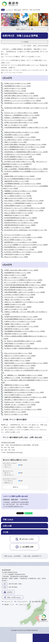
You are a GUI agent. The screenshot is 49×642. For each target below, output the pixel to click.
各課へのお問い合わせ (14, 597)
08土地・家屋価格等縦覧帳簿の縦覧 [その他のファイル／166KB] (23, 287)
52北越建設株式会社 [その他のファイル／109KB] (19, 220)
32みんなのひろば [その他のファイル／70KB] (18, 353)
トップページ (9, 9)
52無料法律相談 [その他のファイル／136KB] (17, 407)
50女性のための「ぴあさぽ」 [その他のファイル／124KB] (21, 402)
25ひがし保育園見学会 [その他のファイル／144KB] (19, 149)
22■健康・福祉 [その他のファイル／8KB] (16, 324)
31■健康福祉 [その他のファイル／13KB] (16, 166)
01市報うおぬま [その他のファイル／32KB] (17, 83)
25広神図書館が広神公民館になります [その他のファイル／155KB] (24, 331)
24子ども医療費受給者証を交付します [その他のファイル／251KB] (24, 147)
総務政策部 (6, 499)
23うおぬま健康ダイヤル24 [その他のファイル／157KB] (21, 326)
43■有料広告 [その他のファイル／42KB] (16, 385)
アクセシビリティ (22, 601)
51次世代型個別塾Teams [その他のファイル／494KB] (20, 218)
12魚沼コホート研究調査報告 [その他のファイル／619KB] (21, 115)
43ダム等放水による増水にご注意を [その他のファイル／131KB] (23, 200)
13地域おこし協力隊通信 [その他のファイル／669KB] (20, 117)
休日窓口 (10, 592)
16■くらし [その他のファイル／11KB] (15, 125)
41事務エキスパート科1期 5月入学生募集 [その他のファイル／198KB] (26, 377)
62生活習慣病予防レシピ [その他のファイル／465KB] (20, 247)
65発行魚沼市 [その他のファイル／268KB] (17, 254)
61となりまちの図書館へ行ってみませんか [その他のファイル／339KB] (26, 244)
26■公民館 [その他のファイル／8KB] (15, 333)
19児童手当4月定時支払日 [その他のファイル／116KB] (20, 316)
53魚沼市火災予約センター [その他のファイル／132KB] (21, 222)
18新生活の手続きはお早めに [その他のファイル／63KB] (21, 132)
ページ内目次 (24, 42)
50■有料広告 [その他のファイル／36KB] (16, 215)
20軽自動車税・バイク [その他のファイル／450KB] (19, 137)
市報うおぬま (17, 9)
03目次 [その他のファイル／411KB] (15, 88)
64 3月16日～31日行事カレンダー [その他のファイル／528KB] (23, 252)
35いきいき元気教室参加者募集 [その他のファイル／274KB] (22, 178)
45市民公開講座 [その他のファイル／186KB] (17, 205)
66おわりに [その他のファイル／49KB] (16, 257)
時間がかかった (9, 482)
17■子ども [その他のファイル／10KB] (15, 309)
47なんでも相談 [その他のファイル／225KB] (17, 395)
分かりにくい (8, 467)
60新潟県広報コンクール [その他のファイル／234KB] (20, 242)
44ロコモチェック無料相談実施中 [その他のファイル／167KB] (23, 203)
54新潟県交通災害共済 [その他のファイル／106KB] (19, 225)
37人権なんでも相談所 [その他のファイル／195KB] (19, 365)
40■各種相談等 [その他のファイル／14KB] (17, 193)
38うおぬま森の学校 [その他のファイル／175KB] (19, 368)
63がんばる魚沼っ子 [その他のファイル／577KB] (19, 249)
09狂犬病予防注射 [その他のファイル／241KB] (18, 290)
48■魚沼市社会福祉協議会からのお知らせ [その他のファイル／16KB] (25, 397)
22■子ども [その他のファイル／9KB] (15, 142)
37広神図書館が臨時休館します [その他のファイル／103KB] (22, 183)
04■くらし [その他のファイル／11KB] (15, 277)
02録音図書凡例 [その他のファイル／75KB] (17, 272)
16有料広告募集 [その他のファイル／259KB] (17, 307)
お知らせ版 (7, 526)
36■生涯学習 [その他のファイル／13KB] (16, 181)
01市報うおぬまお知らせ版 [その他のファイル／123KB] (21, 270)
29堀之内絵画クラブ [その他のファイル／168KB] (19, 343)
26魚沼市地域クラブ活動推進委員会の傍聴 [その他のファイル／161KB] (26, 152)
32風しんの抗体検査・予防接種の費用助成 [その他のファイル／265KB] (26, 169)
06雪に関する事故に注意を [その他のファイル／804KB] (21, 95)
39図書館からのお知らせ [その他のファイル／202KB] (20, 191)
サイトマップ (8, 601)
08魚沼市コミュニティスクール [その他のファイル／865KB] (22, 100)
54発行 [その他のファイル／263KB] (15, 412)
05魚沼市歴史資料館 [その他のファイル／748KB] (19, 93)
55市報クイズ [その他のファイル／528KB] (17, 227)
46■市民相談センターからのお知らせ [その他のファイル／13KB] (24, 392)
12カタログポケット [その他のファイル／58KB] (18, 297)
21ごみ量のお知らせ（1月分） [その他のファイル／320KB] (22, 139)
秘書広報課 (14, 499)
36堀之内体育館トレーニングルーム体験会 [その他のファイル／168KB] (26, 363)
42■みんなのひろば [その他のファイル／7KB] (18, 198)
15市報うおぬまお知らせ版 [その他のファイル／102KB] (21, 122)
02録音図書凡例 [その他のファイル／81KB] (17, 86)
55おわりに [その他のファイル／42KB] (16, 414)
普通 (21, 465)
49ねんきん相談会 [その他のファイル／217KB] (18, 213)
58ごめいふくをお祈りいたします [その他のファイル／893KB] (23, 237)
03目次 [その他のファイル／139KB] (15, 275)
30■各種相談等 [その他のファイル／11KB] (17, 346)
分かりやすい (8, 465)
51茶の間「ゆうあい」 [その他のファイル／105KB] (19, 404)
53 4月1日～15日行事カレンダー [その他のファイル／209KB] (22, 409)
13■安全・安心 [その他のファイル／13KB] (17, 299)
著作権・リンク (9, 604)
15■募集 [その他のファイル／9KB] (14, 304)
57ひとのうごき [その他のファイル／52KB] (17, 235)
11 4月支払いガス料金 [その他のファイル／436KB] (19, 294)
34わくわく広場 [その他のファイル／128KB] (17, 358)
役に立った (7, 473)
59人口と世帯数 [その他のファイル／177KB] (17, 239)
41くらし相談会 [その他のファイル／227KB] (17, 196)
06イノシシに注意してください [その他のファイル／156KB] (22, 282)
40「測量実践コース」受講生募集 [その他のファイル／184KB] (23, 375)
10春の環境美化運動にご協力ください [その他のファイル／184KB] (24, 292)
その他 (5, 532)
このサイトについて (24, 604)
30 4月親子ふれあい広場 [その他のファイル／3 (18, 161)
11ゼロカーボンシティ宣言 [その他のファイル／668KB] (21, 113)
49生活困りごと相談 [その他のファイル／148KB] (19, 399)
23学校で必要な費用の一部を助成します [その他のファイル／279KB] (25, 144)
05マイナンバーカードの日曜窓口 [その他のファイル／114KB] (23, 280)
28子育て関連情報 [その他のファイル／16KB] (18, 156)
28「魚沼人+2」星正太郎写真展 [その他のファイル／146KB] (22, 341)
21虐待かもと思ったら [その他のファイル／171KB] (19, 321)
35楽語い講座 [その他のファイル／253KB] (17, 360)
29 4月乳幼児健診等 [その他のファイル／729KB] (19, 159)
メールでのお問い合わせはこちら (13, 506)
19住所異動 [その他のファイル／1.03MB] (16, 134)
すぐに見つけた (9, 480)
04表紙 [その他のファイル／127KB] (15, 91)
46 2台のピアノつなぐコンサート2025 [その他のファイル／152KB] (24, 208)
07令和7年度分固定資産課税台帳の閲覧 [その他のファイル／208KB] (25, 285)
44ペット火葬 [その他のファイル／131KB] (17, 387)
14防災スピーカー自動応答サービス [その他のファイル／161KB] (23, 302)
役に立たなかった (9, 475)
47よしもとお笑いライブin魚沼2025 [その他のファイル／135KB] (23, 210)
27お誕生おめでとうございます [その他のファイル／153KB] (22, 154)
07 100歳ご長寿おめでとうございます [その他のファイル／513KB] (24, 98)
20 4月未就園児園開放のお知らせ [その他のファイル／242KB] (23, 319)
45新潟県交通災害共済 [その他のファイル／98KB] (19, 390)
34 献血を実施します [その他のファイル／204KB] (19, 176)
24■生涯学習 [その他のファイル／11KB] (16, 329)
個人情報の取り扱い (38, 601)
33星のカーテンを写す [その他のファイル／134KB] (19, 355)
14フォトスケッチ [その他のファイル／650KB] (18, 120)
